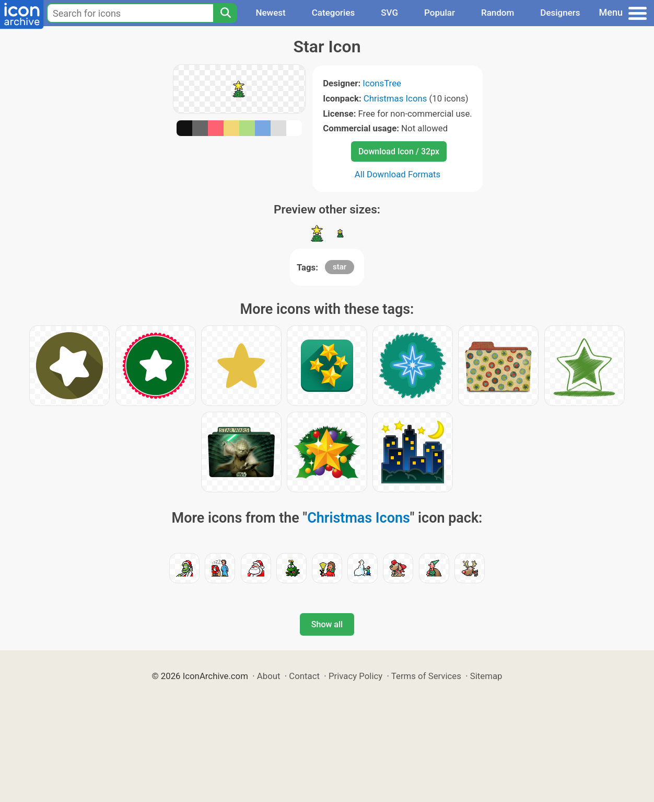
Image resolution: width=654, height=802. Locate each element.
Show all (327, 624)
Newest (270, 12)
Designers (560, 12)
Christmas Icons (395, 98)
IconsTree (382, 83)
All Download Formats (398, 174)
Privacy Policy (355, 676)
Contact (304, 676)
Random (497, 12)
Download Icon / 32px (398, 151)
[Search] (225, 13)
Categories (333, 12)
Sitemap (486, 676)
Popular (439, 12)
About (269, 676)
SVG (389, 12)
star (339, 267)
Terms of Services (426, 676)
